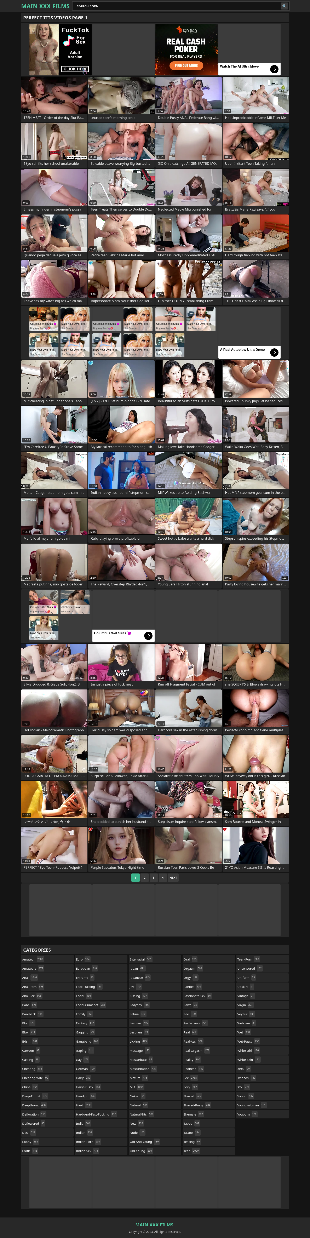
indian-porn (88, 1142)
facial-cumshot (91, 1005)
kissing (139, 996)
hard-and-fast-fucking (96, 1114)
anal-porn (33, 987)
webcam (246, 1023)
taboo (192, 1123)
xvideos (246, 1078)
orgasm (193, 968)
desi (29, 1132)
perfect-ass (196, 1023)
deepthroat (34, 1105)
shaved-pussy (197, 1105)
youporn (247, 1114)
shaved (193, 1096)
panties (193, 987)
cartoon (31, 1050)
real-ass (193, 1041)
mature (139, 1078)
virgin (245, 1005)
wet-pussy (248, 1041)
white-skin (249, 1059)
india (83, 1123)
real (191, 1032)
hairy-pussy (88, 1087)
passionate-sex (198, 996)
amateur (33, 959)
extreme (85, 977)
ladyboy (140, 1005)
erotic (30, 1151)
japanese (140, 977)
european (87, 968)
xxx (243, 1087)
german (86, 1069)
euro (83, 959)
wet (244, 1032)
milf (137, 1087)
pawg (191, 1005)
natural (139, 1105)
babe (29, 1005)
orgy (191, 977)
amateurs (33, 968)
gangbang (87, 1041)
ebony (30, 1142)
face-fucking (89, 987)
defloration (34, 1114)
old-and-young (145, 1142)
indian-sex (87, 1151)
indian (84, 1132)
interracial (141, 959)
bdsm (30, 1041)
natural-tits (142, 1114)
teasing (192, 1142)
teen (192, 1151)
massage (140, 1050)
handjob (86, 1096)
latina (138, 1014)
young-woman (251, 1105)
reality (192, 1059)
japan (138, 968)
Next (173, 877)
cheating (32, 1069)
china (30, 1087)
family (84, 1014)
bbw (29, 1032)
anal (30, 977)
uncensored (250, 968)
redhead (194, 1069)
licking (139, 1041)
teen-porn (248, 959)
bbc (28, 1023)
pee (190, 1014)
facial (84, 996)
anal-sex (32, 996)
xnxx (244, 1069)
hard (84, 1105)
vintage (246, 996)
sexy (191, 1087)
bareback (33, 1014)
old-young (141, 1151)
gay (82, 1059)
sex (191, 1078)
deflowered (33, 1123)
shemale (194, 1114)
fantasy (85, 1023)
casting (31, 1059)
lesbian (139, 1023)
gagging (85, 1032)
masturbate (141, 1059)
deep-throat (35, 1096)
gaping (85, 1050)
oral (190, 959)
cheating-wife (35, 1078)
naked (137, 1096)
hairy (84, 1078)
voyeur (246, 1014)
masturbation (143, 1069)
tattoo (192, 1132)
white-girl (248, 1050)
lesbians (139, 1032)
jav (136, 987)
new (137, 1123)
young (245, 1096)
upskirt (245, 987)
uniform (246, 977)
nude (137, 1132)
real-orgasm (197, 1050)
